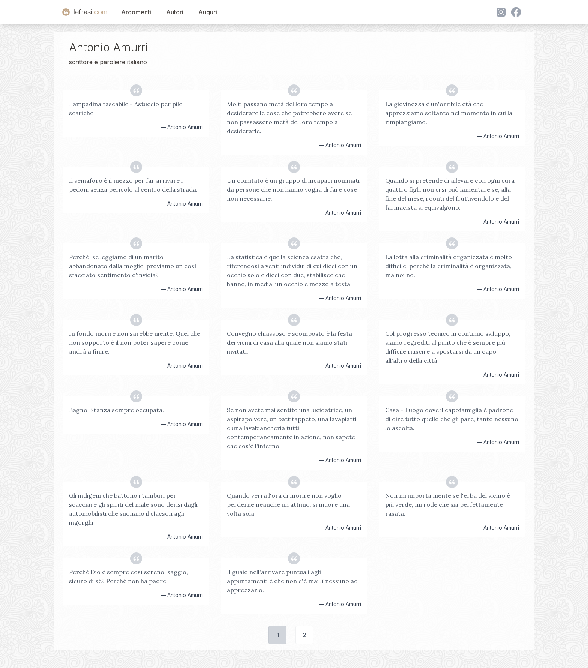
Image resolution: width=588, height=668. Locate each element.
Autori (174, 12)
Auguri (207, 12)
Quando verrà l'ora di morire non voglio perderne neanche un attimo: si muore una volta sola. (288, 504)
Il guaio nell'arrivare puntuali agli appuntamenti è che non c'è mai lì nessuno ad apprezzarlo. (292, 581)
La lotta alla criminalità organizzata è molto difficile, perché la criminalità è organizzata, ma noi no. (448, 266)
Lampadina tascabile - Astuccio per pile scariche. (125, 108)
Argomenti (136, 12)
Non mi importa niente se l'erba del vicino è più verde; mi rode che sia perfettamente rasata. (447, 504)
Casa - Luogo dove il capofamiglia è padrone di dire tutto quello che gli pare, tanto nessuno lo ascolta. (451, 419)
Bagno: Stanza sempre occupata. (116, 410)
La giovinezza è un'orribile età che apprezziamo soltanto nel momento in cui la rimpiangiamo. (448, 113)
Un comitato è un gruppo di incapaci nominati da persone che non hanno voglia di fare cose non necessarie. (293, 189)
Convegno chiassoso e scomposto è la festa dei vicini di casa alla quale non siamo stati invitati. (289, 342)
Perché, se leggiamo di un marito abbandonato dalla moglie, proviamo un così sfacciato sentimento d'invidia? (132, 266)
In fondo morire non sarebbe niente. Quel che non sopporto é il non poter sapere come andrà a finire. (134, 342)
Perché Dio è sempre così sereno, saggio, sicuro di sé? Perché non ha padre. (128, 576)
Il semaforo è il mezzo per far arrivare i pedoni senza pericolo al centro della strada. (133, 185)
